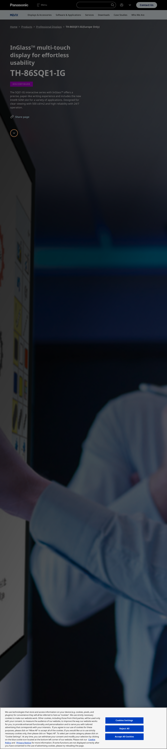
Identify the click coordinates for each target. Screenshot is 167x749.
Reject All (124, 728)
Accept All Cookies (124, 736)
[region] (83, 728)
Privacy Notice (23, 742)
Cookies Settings (124, 720)
